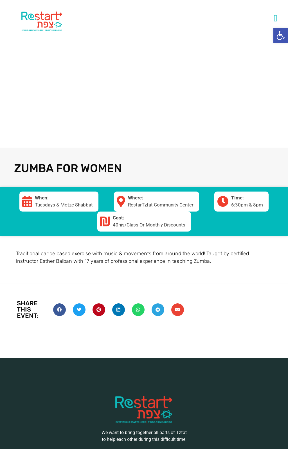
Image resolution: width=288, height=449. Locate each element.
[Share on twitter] (79, 309)
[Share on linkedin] (118, 309)
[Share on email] (177, 309)
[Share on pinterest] (99, 309)
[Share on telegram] (158, 309)
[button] (280, 35)
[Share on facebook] (59, 309)
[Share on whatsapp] (138, 309)
